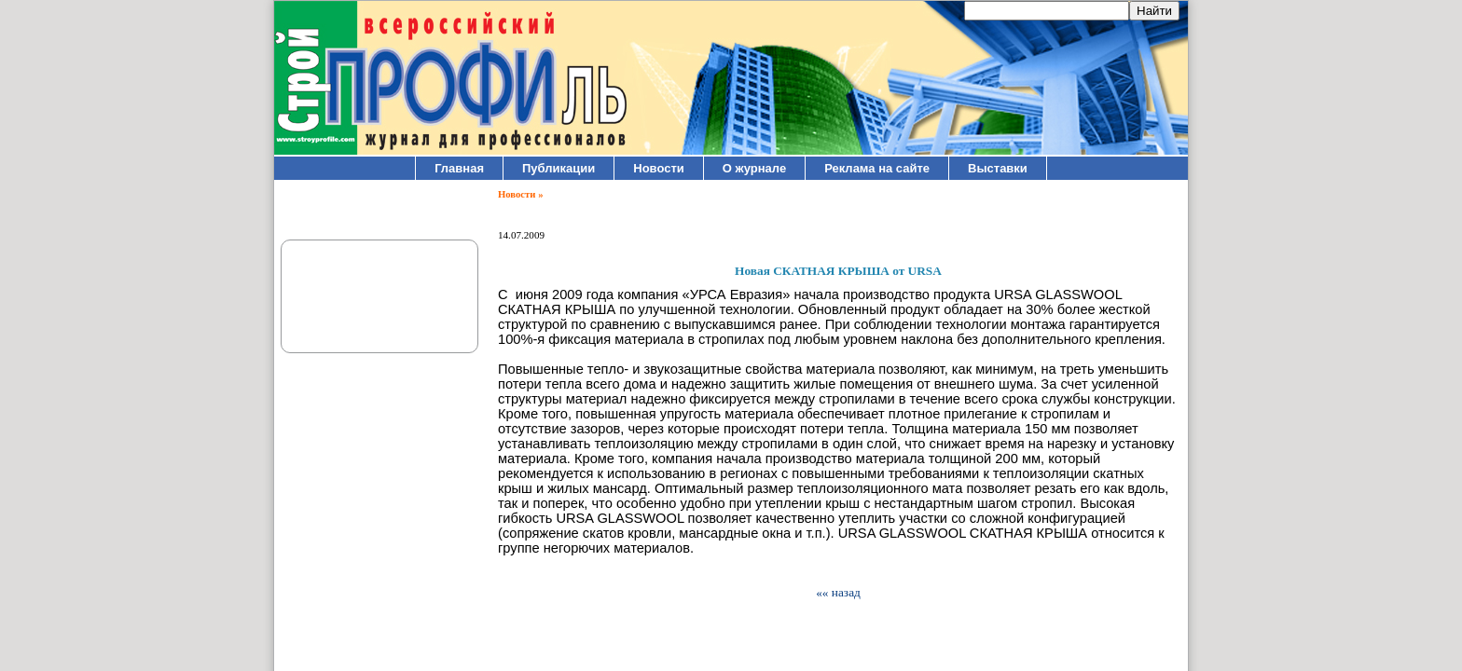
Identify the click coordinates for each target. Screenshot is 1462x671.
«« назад (838, 592)
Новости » (520, 194)
